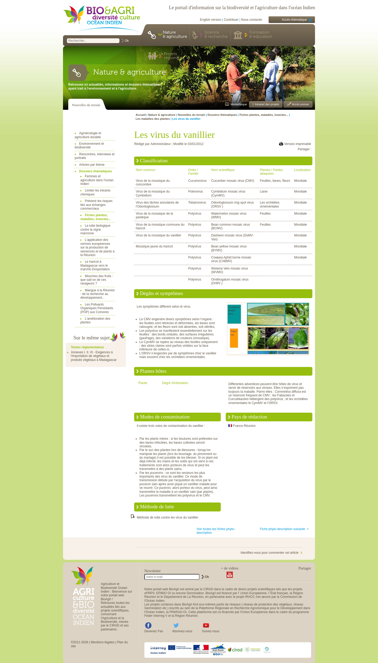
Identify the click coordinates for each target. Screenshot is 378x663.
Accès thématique (294, 20)
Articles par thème (92, 165)
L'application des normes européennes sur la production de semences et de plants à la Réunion (97, 247)
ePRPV (149, 593)
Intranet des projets (266, 104)
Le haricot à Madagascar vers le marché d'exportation (95, 265)
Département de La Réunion (183, 597)
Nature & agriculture (175, 34)
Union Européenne (253, 593)
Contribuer (231, 20)
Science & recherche (216, 34)
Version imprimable (297, 144)
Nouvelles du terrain (86, 105)
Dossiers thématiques (95, 171)
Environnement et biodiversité (89, 145)
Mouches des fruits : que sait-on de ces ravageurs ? (96, 280)
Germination (195, 593)
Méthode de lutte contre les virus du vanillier (167, 517)
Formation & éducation (260, 34)
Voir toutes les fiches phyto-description (216, 531)
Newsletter (152, 571)
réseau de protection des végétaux (268, 604)
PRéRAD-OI (178, 612)
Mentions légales (102, 642)
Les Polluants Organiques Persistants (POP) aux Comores (96, 308)
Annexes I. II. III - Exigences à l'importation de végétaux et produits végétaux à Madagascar (94, 356)
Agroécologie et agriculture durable (88, 135)
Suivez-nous (210, 631)
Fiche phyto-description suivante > (284, 529)
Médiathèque (238, 104)
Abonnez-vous (182, 631)
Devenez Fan (153, 631)
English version (210, 20)
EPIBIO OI (163, 593)
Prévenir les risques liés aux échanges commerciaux (96, 204)
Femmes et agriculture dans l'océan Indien (96, 180)
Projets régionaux (173, 56)
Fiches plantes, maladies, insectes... (95, 217)
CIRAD (208, 589)
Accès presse (300, 104)
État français (279, 593)
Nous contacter (251, 20)
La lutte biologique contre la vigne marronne (95, 229)
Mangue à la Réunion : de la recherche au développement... (97, 294)
